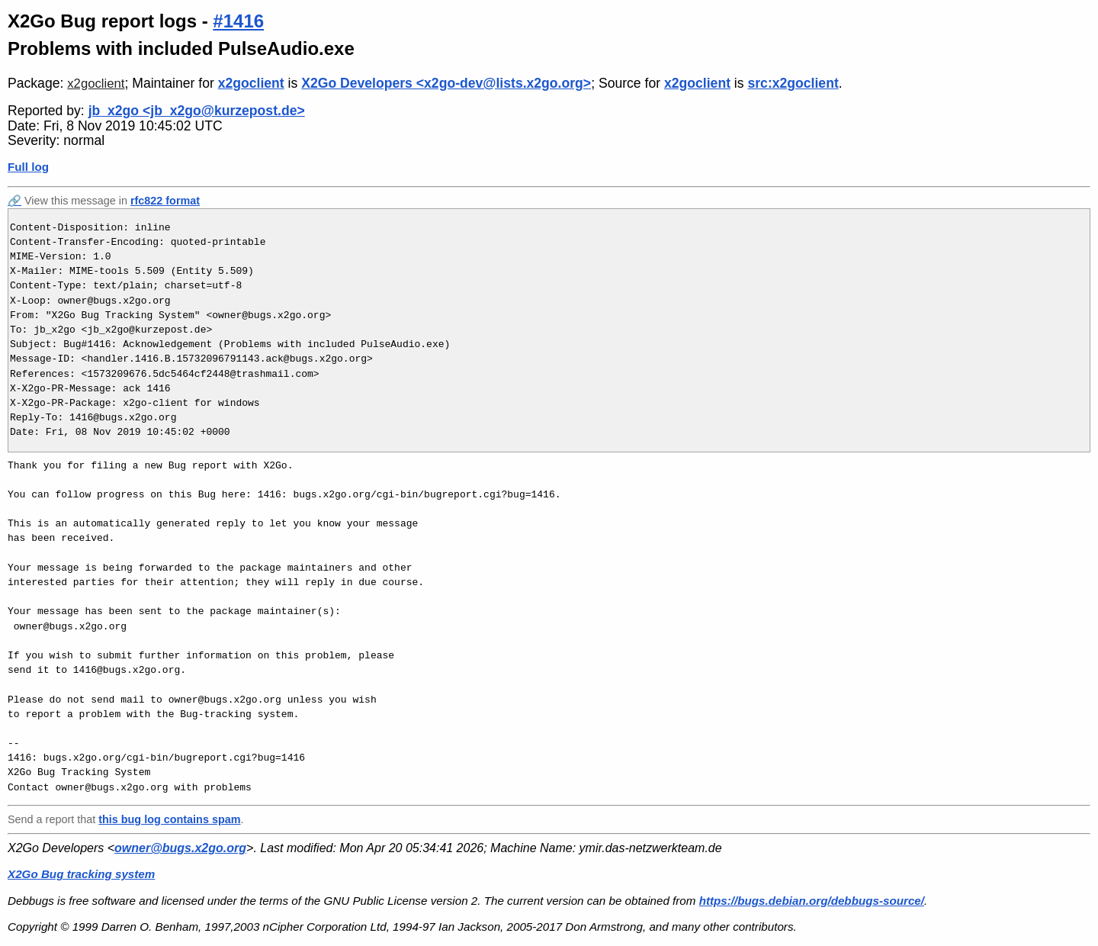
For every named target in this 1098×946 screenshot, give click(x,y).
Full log (28, 166)
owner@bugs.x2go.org (180, 847)
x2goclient (95, 83)
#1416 (238, 21)
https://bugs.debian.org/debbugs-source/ (811, 900)
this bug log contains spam (169, 819)
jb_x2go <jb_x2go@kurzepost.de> (196, 110)
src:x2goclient (792, 83)
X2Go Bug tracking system (81, 873)
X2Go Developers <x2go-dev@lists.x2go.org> (446, 83)
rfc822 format (165, 201)
